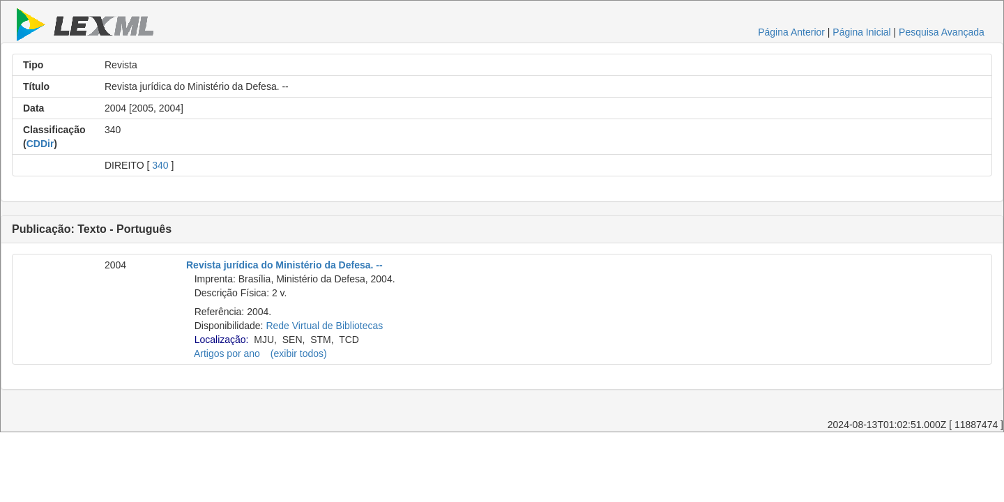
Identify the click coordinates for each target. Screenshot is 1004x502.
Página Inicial (861, 32)
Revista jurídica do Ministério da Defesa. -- (284, 265)
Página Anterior (791, 32)
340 (160, 165)
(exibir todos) (299, 353)
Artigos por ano (227, 353)
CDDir (40, 143)
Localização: (222, 339)
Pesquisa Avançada (941, 32)
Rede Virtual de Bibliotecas (324, 325)
